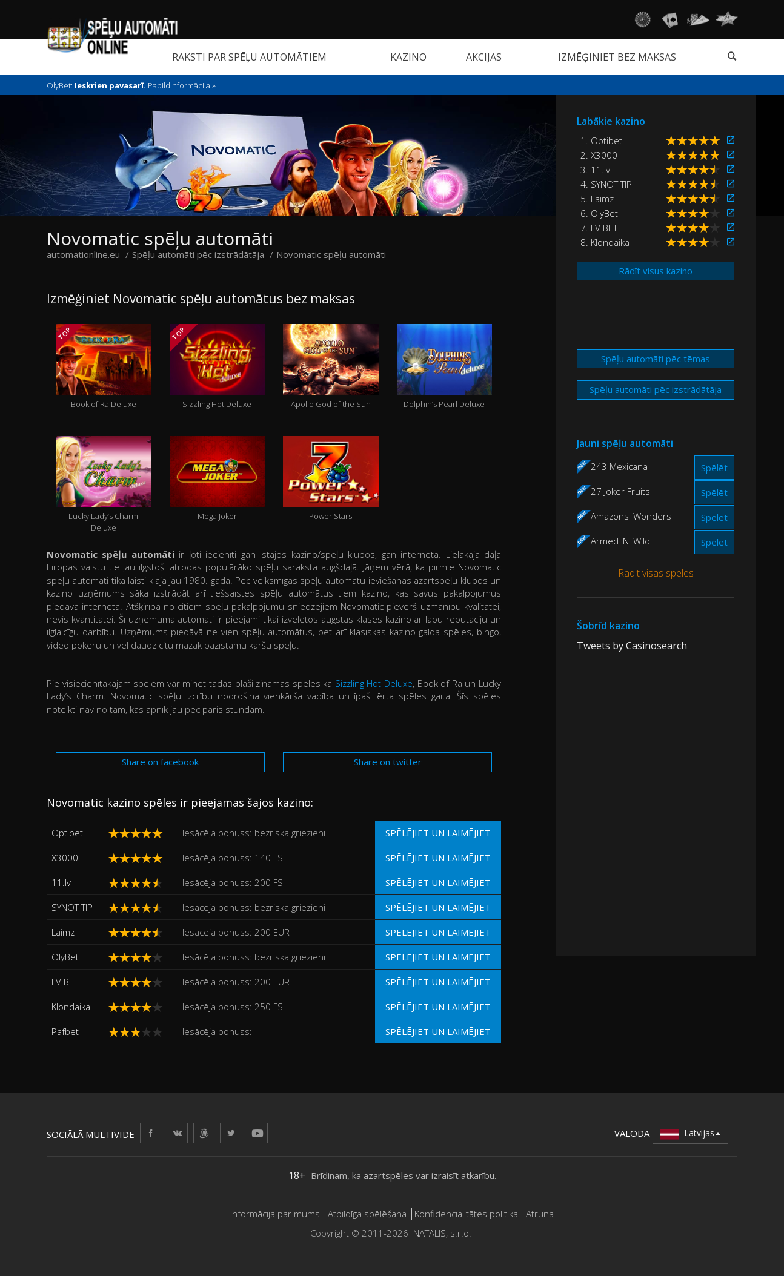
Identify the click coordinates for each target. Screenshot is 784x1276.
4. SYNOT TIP (606, 184)
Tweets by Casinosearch (632, 645)
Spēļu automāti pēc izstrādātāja (656, 389)
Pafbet (65, 1031)
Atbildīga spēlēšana (367, 1214)
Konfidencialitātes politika (466, 1214)
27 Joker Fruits (620, 491)
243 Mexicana (619, 466)
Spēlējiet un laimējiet (438, 833)
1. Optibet (601, 140)
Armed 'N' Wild (620, 541)
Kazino (408, 57)
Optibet (67, 833)
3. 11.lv (595, 169)
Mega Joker (217, 478)
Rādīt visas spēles (656, 573)
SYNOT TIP (72, 907)
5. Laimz (597, 198)
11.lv (61, 882)
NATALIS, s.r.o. (442, 1233)
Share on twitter (388, 762)
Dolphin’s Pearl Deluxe (445, 366)
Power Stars (331, 478)
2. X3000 (598, 155)
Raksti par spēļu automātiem (249, 57)
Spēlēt (714, 467)
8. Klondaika (605, 242)
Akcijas (484, 57)
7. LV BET (598, 227)
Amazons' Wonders (631, 516)
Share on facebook (160, 762)
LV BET (64, 982)
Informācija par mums (275, 1214)
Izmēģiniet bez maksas (617, 57)
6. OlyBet (599, 213)
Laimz (63, 932)
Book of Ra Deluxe (103, 366)
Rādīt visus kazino (656, 271)
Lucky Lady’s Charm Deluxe (103, 484)
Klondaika (70, 1006)
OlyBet (65, 957)
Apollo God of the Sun (331, 366)
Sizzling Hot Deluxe (217, 366)
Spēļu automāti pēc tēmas (655, 358)
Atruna (540, 1214)
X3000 (64, 857)
